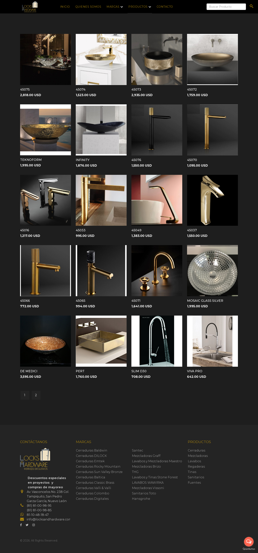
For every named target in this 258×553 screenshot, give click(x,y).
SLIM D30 (138, 371)
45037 (192, 230)
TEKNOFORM (31, 160)
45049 (136, 230)
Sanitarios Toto (144, 493)
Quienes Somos (88, 6)
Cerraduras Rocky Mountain (98, 466)
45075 (25, 89)
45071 (135, 301)
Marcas (113, 6)
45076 (136, 160)
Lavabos (194, 461)
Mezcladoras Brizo (146, 466)
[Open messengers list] (249, 541)
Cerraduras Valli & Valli (93, 488)
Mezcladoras (198, 456)
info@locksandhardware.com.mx (52, 519)
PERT (80, 371)
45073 (136, 89)
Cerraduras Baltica (90, 477)
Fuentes (194, 482)
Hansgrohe (141, 499)
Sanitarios (196, 477)
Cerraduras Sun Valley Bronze (99, 472)
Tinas (192, 472)
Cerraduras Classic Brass (95, 482)
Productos (138, 6)
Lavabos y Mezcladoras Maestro (157, 461)
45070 (192, 160)
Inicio (65, 6)
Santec (137, 450)
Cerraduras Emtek (90, 461)
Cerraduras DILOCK (91, 456)
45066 (25, 301)
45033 (80, 230)
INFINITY (83, 160)
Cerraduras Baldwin (91, 450)
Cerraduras (196, 450)
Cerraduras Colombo (92, 493)
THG (135, 472)
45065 (80, 301)
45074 (80, 89)
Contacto (165, 6)
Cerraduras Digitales (92, 499)
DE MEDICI (28, 371)
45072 (192, 89)
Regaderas (196, 466)
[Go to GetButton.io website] (249, 549)
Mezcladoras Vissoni (148, 488)
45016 (24, 230)
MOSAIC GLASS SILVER (205, 301)
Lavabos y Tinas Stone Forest (155, 477)
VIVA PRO (194, 371)
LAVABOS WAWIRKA (148, 482)
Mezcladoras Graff (146, 456)
